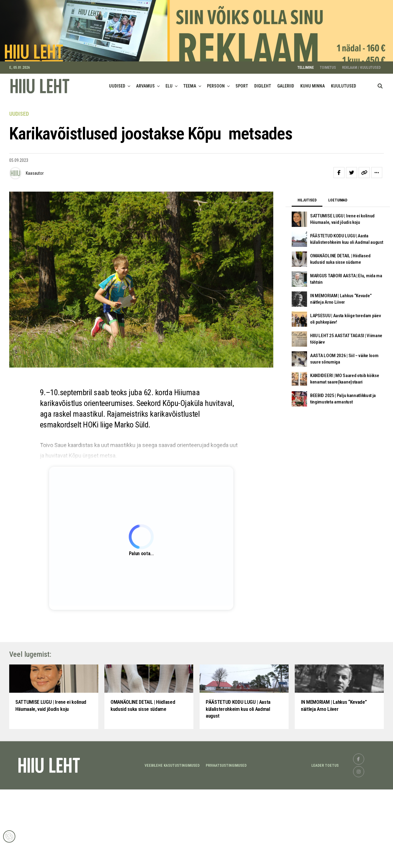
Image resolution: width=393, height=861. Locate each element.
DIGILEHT (262, 95)
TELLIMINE (306, 77)
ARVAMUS (145, 95)
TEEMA (189, 95)
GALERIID (285, 95)
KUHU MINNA (312, 95)
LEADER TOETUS (325, 837)
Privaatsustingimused (226, 837)
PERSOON (216, 95)
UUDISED (117, 95)
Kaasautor (35, 182)
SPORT (241, 95)
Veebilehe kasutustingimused (172, 837)
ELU (169, 95)
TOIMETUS (328, 77)
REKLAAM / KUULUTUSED (361, 77)
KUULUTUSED (343, 95)
